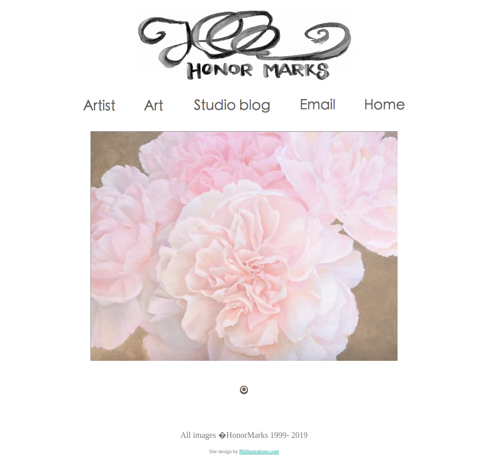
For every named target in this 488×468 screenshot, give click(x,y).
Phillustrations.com (259, 451)
